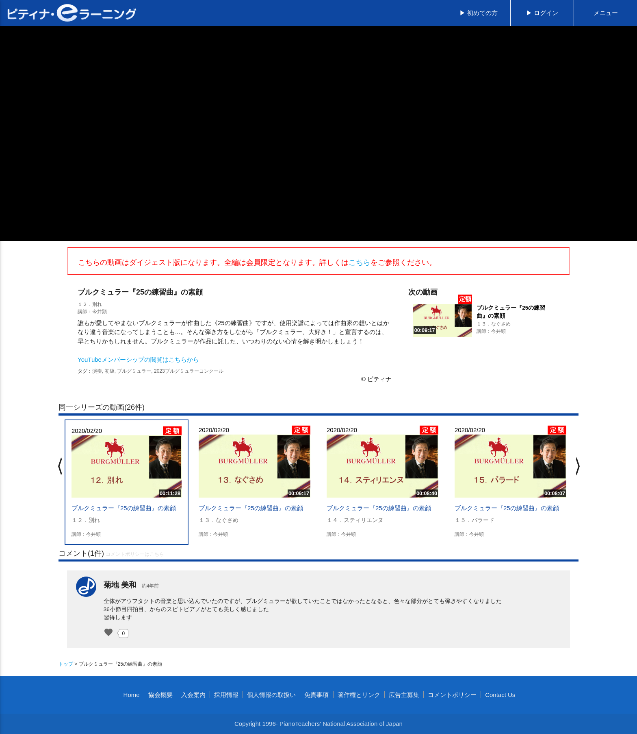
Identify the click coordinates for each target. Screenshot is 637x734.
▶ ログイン (542, 12)
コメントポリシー (452, 694)
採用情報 (226, 694)
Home (132, 694)
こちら (359, 262)
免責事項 (316, 694)
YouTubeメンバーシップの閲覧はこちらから (138, 359)
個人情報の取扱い (271, 694)
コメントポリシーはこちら (135, 554)
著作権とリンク (359, 694)
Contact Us (500, 694)
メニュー (606, 12)
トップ (65, 664)
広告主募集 (404, 694)
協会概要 (160, 694)
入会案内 (193, 694)
